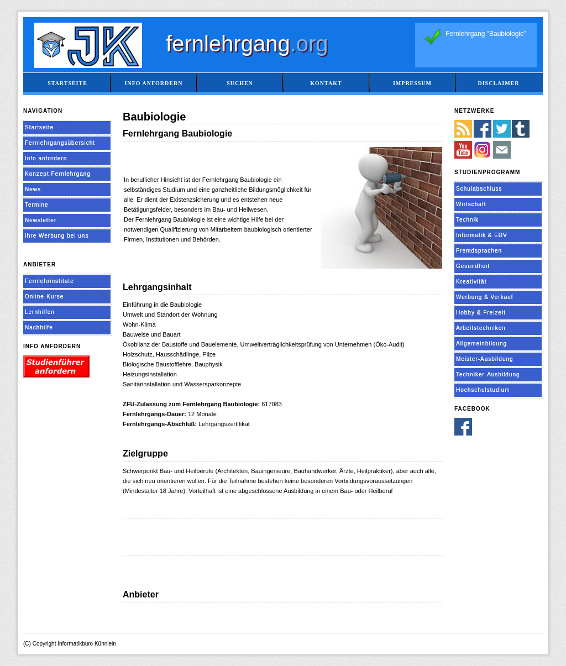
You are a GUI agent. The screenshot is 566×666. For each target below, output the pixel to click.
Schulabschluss (479, 189)
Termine (37, 205)
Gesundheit (473, 266)
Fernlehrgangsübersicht (60, 143)
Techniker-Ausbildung (488, 374)
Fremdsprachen (479, 251)
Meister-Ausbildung (484, 359)
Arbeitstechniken (481, 328)
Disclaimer (498, 83)
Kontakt (326, 83)
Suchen (240, 83)
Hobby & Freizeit (481, 313)
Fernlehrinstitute (49, 281)
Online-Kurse (44, 296)
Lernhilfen (40, 312)
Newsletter (40, 220)
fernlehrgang (247, 44)
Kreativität (471, 282)
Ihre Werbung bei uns (56, 236)
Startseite (67, 83)
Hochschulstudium (483, 390)
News (33, 189)
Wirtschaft (471, 204)
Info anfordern (154, 83)
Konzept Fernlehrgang (58, 174)
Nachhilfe (39, 327)
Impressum (412, 83)
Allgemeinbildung (481, 343)
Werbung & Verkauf (484, 297)
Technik (467, 220)
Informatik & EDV (481, 235)
